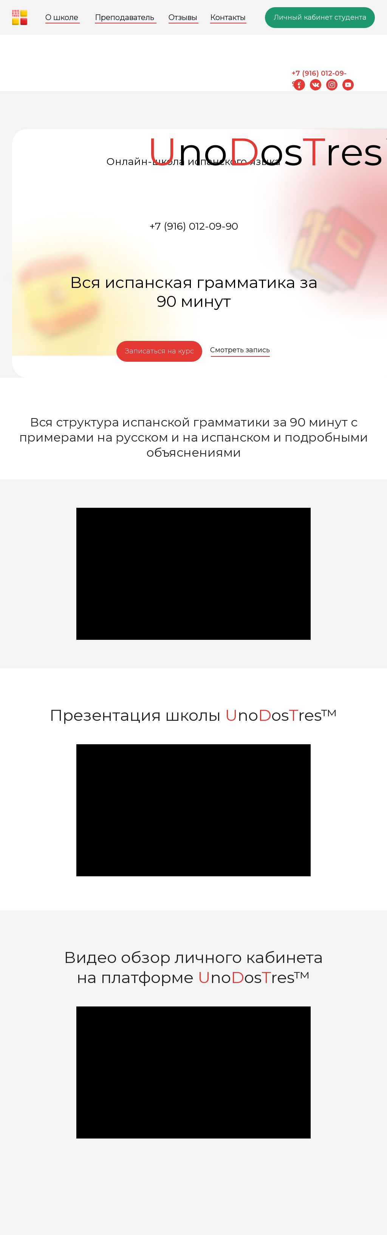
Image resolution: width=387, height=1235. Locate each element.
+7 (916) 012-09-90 (193, 226)
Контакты (228, 17)
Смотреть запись (240, 350)
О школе (61, 17)
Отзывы (183, 17)
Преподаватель (124, 17)
